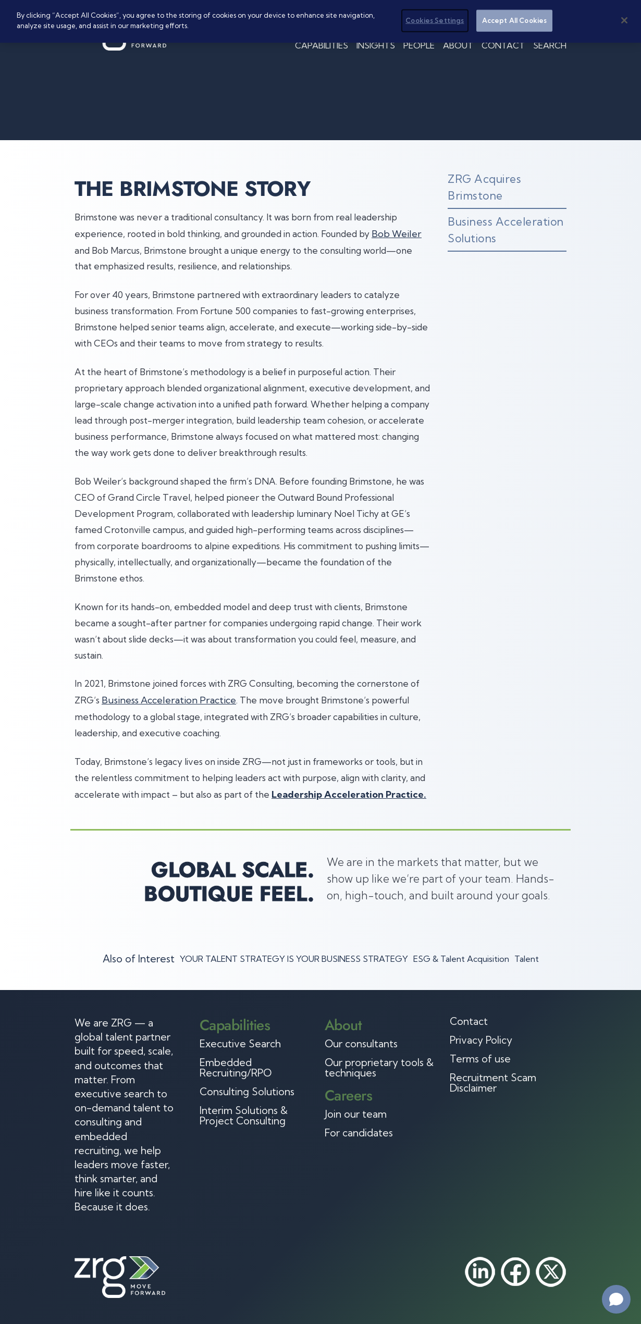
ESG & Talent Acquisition (461, 959)
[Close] (624, 20)
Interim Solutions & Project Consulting (244, 1115)
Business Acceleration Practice (169, 700)
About (458, 45)
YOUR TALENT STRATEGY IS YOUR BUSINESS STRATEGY (294, 959)
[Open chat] (616, 1299)
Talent (526, 959)
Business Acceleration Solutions (506, 230)
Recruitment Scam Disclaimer (493, 1082)
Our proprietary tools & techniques (379, 1067)
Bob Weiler (397, 234)
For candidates (359, 1133)
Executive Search (240, 1043)
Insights (375, 45)
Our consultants (361, 1043)
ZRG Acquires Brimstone (484, 187)
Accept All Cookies (514, 20)
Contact (503, 45)
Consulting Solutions (247, 1091)
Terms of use (480, 1059)
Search (549, 45)
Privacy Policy (481, 1040)
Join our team (356, 1114)
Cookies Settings (434, 20)
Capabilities (321, 45)
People (419, 45)
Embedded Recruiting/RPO (236, 1067)
